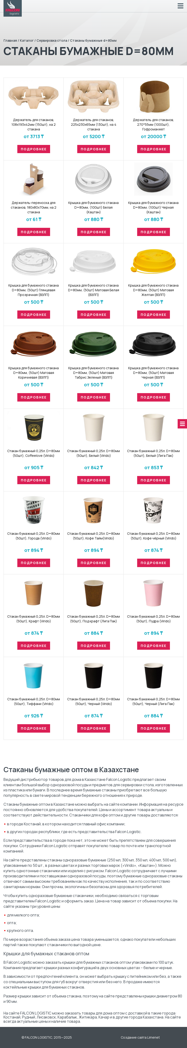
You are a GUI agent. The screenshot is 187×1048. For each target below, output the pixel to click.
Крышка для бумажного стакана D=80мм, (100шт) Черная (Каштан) (153, 207)
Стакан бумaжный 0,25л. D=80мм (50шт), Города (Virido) (33, 535)
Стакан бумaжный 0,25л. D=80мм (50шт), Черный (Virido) (93, 701)
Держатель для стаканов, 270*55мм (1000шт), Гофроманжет (153, 124)
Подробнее (34, 149)
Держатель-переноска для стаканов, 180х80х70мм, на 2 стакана (33, 207)
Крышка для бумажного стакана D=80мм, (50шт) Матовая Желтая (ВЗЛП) (153, 290)
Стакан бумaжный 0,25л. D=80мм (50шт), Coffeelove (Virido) (33, 453)
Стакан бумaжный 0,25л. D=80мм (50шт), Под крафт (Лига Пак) (93, 618)
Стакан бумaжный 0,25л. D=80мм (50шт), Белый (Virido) (93, 453)
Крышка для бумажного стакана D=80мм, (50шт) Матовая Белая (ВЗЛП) (93, 290)
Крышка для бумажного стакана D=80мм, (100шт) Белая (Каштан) (93, 207)
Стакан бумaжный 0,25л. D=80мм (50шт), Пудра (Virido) (153, 618)
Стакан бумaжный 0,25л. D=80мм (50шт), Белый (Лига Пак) (153, 453)
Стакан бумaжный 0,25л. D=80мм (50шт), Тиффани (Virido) (33, 701)
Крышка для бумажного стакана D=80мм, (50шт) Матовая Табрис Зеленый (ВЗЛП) (93, 373)
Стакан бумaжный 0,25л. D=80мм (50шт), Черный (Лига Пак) (153, 701)
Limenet (153, 1037)
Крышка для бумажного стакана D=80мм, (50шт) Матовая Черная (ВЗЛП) (153, 373)
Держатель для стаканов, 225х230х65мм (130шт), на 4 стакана (93, 124)
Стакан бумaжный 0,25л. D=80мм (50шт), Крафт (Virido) (33, 618)
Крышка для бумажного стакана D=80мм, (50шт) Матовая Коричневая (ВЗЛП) (33, 373)
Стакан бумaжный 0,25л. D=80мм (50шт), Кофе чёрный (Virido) (153, 535)
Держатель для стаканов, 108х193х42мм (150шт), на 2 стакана (33, 124)
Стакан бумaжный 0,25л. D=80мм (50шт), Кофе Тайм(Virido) (93, 535)
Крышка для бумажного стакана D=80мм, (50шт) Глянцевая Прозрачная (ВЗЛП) (33, 290)
